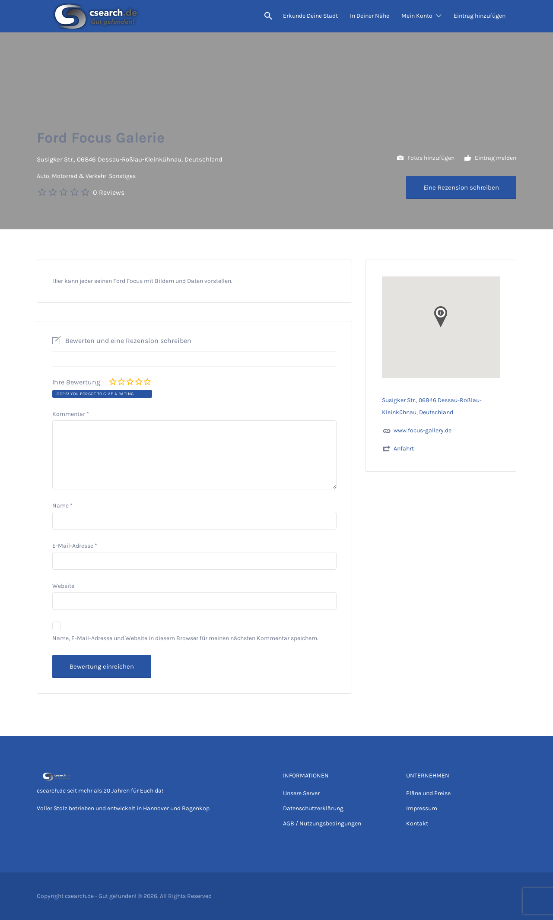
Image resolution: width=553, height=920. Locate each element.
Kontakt (417, 823)
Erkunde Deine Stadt (310, 15)
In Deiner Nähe (369, 15)
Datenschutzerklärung (313, 808)
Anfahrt (404, 448)
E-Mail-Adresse (74, 545)
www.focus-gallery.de (422, 430)
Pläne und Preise (428, 793)
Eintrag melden (490, 158)
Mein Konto (416, 15)
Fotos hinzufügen (425, 158)
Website (63, 586)
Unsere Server (301, 793)
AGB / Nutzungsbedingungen (322, 823)
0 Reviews (108, 192)
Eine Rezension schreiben (461, 187)
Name (62, 505)
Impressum (421, 808)
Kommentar (70, 414)
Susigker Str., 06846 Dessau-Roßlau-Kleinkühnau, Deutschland (129, 159)
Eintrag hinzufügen (479, 15)
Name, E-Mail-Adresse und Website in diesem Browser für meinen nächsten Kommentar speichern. (185, 638)
